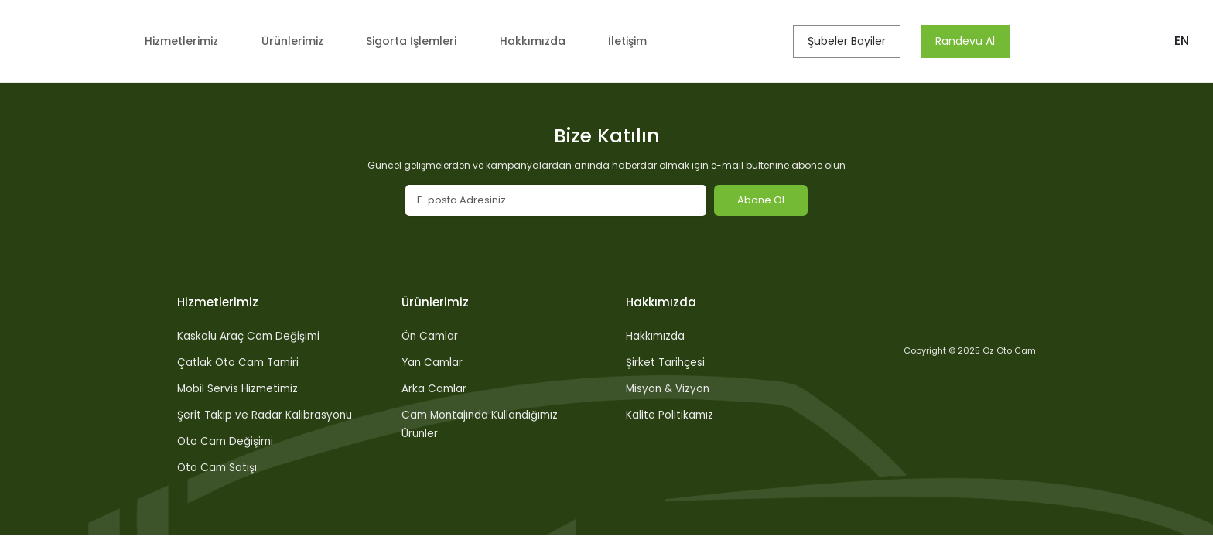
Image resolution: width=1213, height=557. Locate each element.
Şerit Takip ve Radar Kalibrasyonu (265, 414)
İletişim (639, 41)
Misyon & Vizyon (669, 388)
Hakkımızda (545, 41)
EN (1181, 41)
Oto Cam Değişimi (227, 441)
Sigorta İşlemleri (420, 41)
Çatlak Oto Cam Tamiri (240, 362)
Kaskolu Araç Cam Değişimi (250, 335)
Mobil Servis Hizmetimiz (239, 388)
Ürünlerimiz (297, 41)
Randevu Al (972, 41)
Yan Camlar (433, 362)
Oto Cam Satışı (218, 467)
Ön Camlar (431, 335)
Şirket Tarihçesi (666, 362)
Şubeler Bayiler (854, 41)
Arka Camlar (434, 388)
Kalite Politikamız (670, 414)
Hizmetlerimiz (182, 41)
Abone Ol (760, 200)
